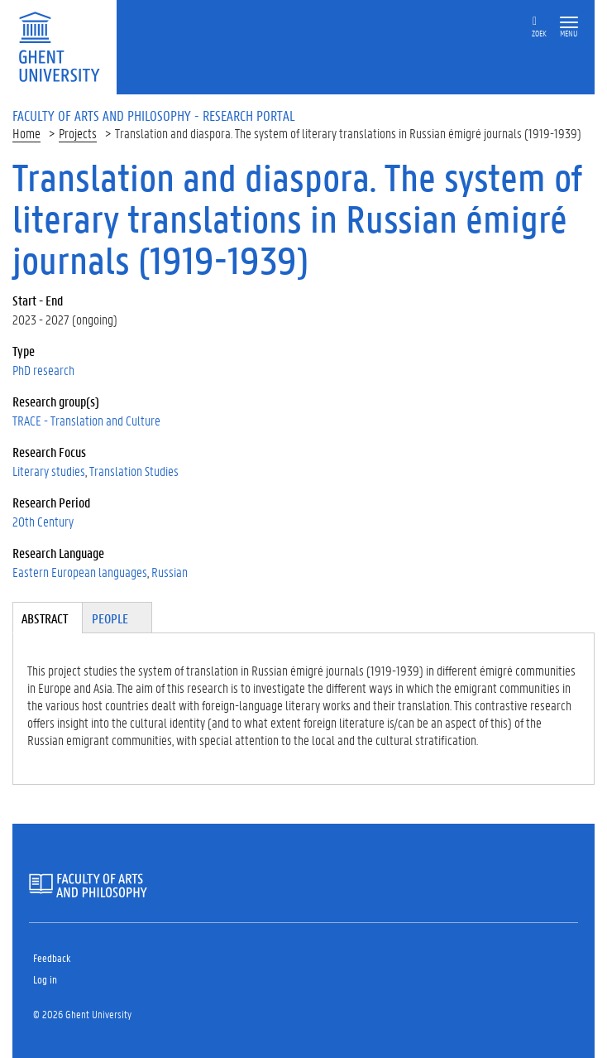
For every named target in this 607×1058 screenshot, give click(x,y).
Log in (45, 979)
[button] (569, 23)
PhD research (43, 369)
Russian (169, 571)
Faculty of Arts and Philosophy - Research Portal (153, 115)
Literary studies (48, 470)
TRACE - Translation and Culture (86, 420)
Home (26, 133)
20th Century (43, 521)
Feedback (51, 957)
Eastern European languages (79, 571)
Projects (78, 133)
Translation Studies (134, 470)
